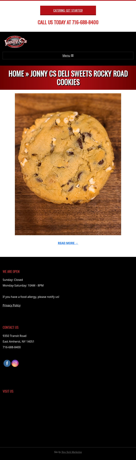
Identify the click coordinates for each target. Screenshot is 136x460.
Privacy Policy (12, 305)
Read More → (68, 243)
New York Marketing (71, 452)
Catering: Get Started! (68, 10)
